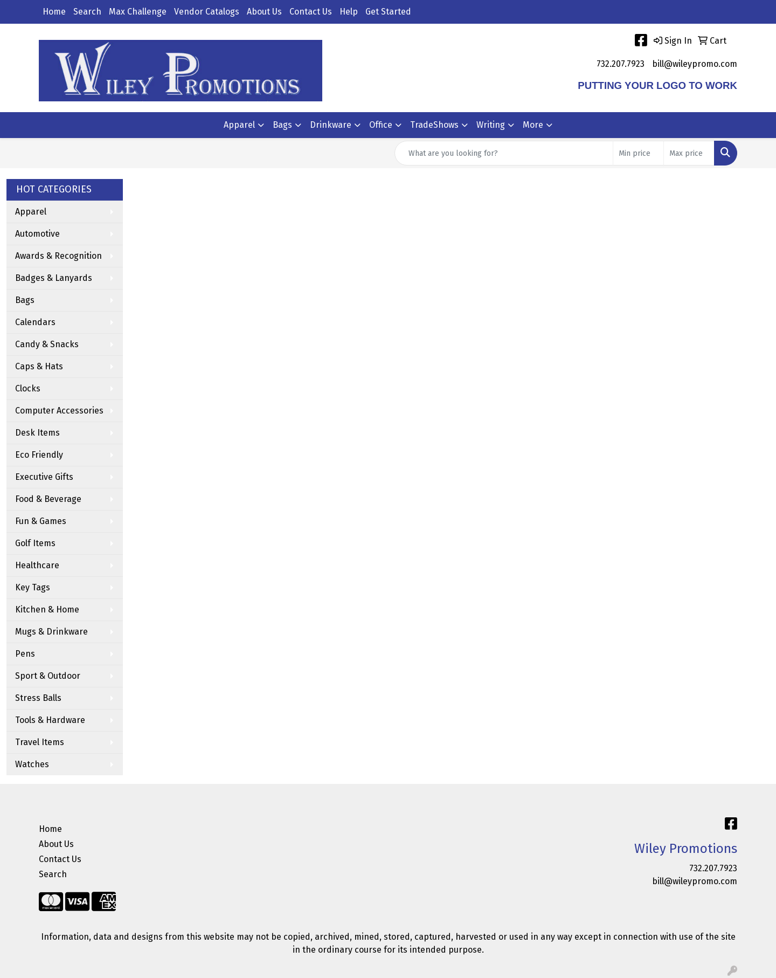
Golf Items (35, 543)
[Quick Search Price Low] (638, 153)
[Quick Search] (503, 153)
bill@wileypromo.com (694, 64)
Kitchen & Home (47, 609)
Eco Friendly (39, 455)
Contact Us (310, 11)
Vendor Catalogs (206, 11)
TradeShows (434, 125)
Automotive (37, 234)
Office (380, 125)
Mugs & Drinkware (51, 631)
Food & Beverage (48, 499)
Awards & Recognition (58, 256)
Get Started (388, 11)
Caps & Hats (39, 366)
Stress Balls (38, 698)
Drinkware (330, 125)
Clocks (27, 388)
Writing (490, 125)
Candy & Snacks (47, 344)
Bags (282, 125)
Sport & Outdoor (47, 676)
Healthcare (37, 565)
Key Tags (32, 587)
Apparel (239, 125)
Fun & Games (40, 521)
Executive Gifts (44, 477)
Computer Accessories (59, 410)
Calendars (35, 322)
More (533, 125)
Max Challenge (138, 11)
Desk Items (37, 433)
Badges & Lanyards (53, 278)
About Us (264, 11)
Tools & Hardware (50, 720)
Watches (32, 764)
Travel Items (39, 742)
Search (87, 11)
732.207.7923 (621, 64)
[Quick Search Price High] (689, 153)
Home (54, 11)
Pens (25, 654)
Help (349, 11)
